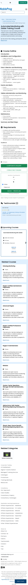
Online (5, 184)
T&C (2, 549)
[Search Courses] (13, 12)
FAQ (2, 546)
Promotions (4, 477)
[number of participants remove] (14, 177)
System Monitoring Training (9, 21)
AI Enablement (6, 467)
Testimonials (5, 541)
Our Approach (5, 490)
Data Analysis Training (11, 19)
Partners (4, 536)
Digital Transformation (8, 470)
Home (3, 19)
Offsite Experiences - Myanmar (11, 516)
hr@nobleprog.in (5, 579)
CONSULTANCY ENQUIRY (14, 170)
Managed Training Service (9, 472)
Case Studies (5, 493)
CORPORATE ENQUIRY (14, 166)
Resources (4, 482)
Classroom (7, 187)
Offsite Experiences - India (9, 521)
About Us (4, 531)
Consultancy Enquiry (7, 495)
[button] (25, 243)
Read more (4, 40)
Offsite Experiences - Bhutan (10, 510)
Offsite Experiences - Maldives (11, 505)
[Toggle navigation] (26, 9)
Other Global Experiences (9, 523)
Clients (3, 539)
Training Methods (6, 480)
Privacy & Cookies (14, 581)
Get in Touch (20, 581)
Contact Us (23, 2)
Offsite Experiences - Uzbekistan (12, 513)
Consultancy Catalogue (8, 498)
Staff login (14, 584)
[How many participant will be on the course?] (14, 179)
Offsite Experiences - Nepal (10, 518)
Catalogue (4, 475)
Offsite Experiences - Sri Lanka (11, 508)
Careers (3, 544)
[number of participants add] (14, 182)
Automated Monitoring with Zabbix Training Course (14, 23)
